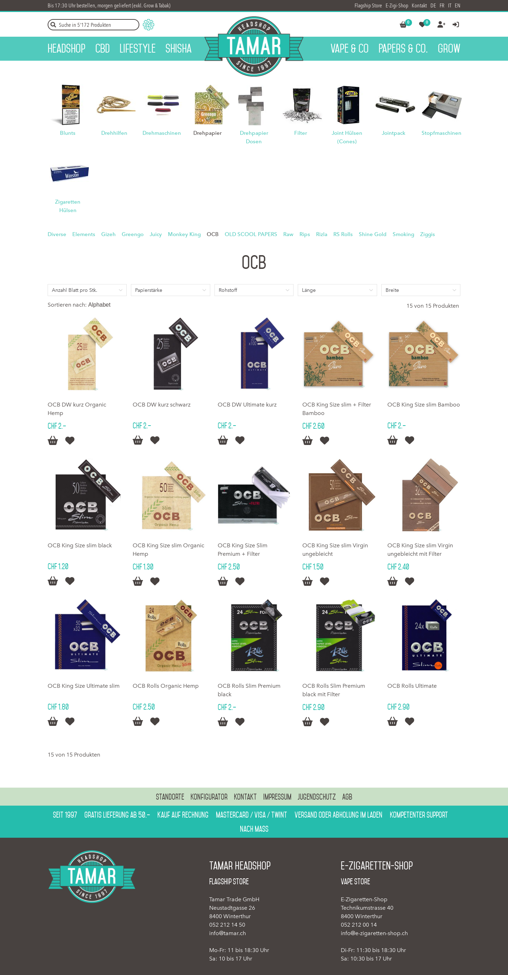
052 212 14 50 (227, 924)
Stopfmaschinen (441, 133)
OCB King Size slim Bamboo (423, 404)
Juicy (156, 234)
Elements (83, 234)
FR (442, 5)
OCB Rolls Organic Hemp (166, 685)
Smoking (403, 234)
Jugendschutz (317, 797)
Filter (300, 133)
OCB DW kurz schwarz (161, 404)
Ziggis (427, 234)
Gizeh (108, 234)
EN (457, 5)
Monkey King (184, 234)
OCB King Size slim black (80, 545)
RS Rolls (343, 234)
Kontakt (419, 5)
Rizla (321, 234)
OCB (213, 234)
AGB (347, 797)
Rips (305, 234)
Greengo (133, 234)
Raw (288, 234)
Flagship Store (368, 5)
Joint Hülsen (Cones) (347, 137)
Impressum (277, 797)
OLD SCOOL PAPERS (251, 234)
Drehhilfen (114, 133)
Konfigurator (209, 797)
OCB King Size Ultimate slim (84, 685)
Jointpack (393, 133)
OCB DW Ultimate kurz (247, 404)
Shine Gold (373, 234)
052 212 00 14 (359, 924)
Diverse (57, 234)
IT (449, 5)
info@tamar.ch (227, 933)
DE (433, 5)
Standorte (170, 797)
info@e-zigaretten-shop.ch (374, 933)
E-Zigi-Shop (397, 5)
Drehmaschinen (162, 133)
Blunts (67, 133)
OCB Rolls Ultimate (412, 685)
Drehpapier (207, 133)
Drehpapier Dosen (254, 137)
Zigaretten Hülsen (67, 206)
